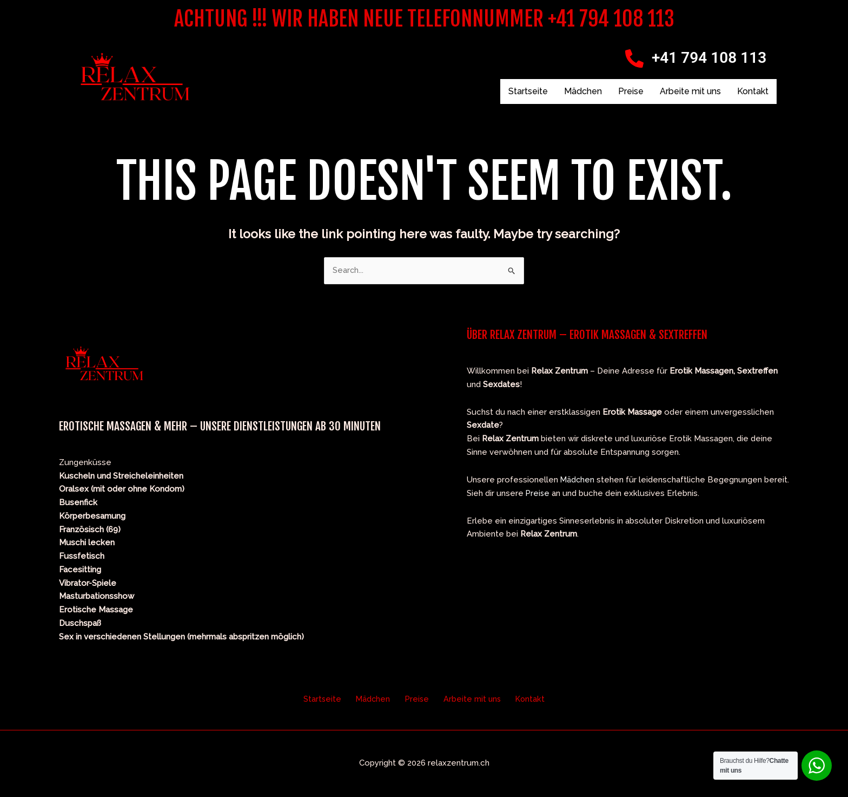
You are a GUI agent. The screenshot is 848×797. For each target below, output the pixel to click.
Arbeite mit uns (690, 91)
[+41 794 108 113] (634, 58)
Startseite (528, 91)
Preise (631, 91)
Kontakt (753, 91)
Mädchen (583, 91)
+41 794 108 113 (709, 58)
